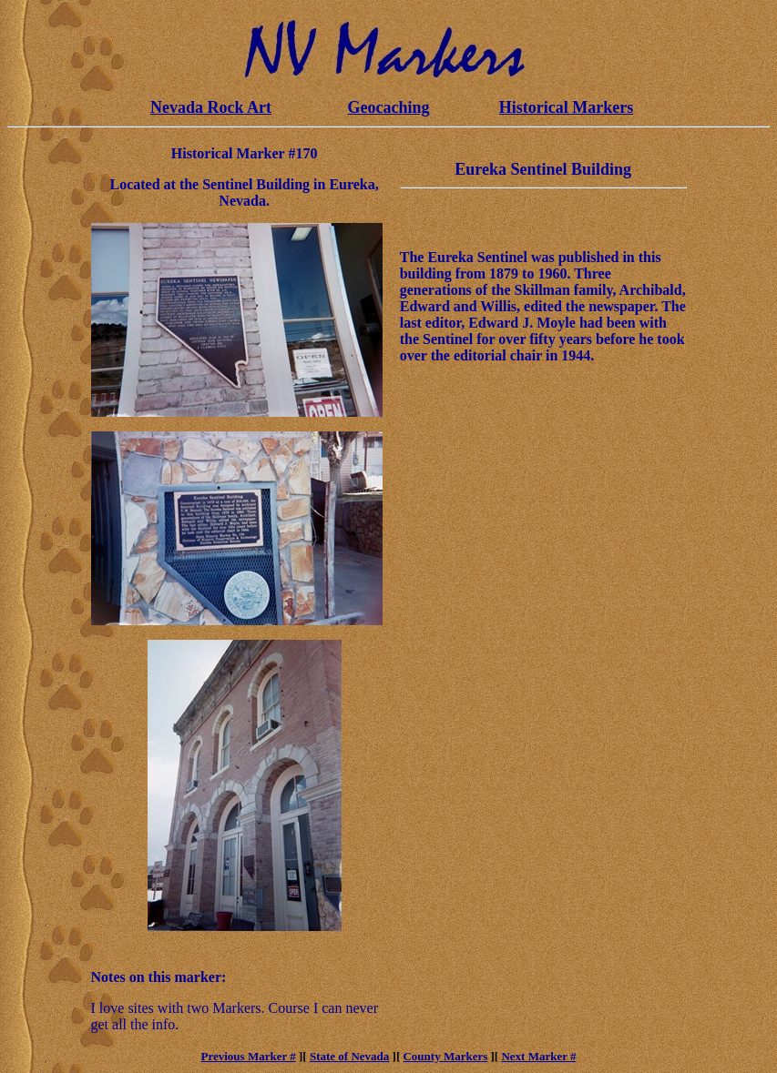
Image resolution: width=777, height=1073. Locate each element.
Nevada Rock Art (210, 107)
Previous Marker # (248, 1056)
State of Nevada (349, 1056)
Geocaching (389, 107)
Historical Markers (566, 107)
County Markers (445, 1056)
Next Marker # (538, 1056)
